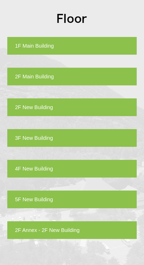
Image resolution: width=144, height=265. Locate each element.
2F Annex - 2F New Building (47, 230)
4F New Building (34, 169)
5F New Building (34, 199)
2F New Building (34, 107)
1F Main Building (34, 46)
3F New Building (34, 138)
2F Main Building (34, 76)
